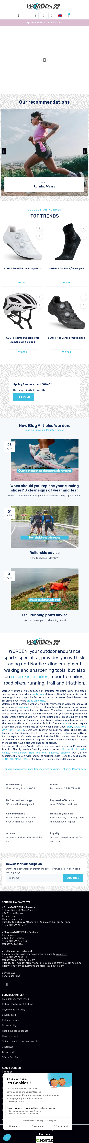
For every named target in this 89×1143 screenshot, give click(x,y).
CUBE (12, 730)
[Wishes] (43, 15)
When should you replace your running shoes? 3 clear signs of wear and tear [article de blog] (44, 488)
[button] (27, 15)
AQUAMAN (15, 759)
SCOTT (20, 730)
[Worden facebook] (11, 984)
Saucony (53, 752)
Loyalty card (9, 1015)
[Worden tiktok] (3, 984)
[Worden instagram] (7, 984)
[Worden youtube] (16, 984)
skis (65, 723)
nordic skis (38, 694)
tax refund (8, 1052)
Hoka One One (38, 752)
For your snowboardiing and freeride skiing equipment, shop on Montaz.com (44, 769)
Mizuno (66, 749)
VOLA (77, 726)
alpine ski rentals (36, 700)
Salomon (65, 752)
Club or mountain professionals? (19, 1041)
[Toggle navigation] (19, 15)
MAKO (26, 759)
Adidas (5, 752)
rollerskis (20, 676)
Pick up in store (10, 1020)
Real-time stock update (15, 1031)
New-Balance (19, 752)
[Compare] (39, 236)
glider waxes (25, 707)
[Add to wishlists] (39, 228)
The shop (7, 1072)
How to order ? (10, 1036)
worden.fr (61, 954)
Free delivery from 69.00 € (16, 999)
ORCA (5, 759)
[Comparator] (51, 15)
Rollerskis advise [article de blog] (44, 552)
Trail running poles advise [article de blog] (44, 615)
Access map (9, 916)
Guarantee (7, 1046)
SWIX (69, 726)
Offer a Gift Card (11, 1057)
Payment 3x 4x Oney (13, 1009)
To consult (23, 397)
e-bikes (40, 676)
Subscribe (73, 878)
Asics (83, 749)
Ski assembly (9, 1025)
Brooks (75, 749)
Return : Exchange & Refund (17, 1004)
